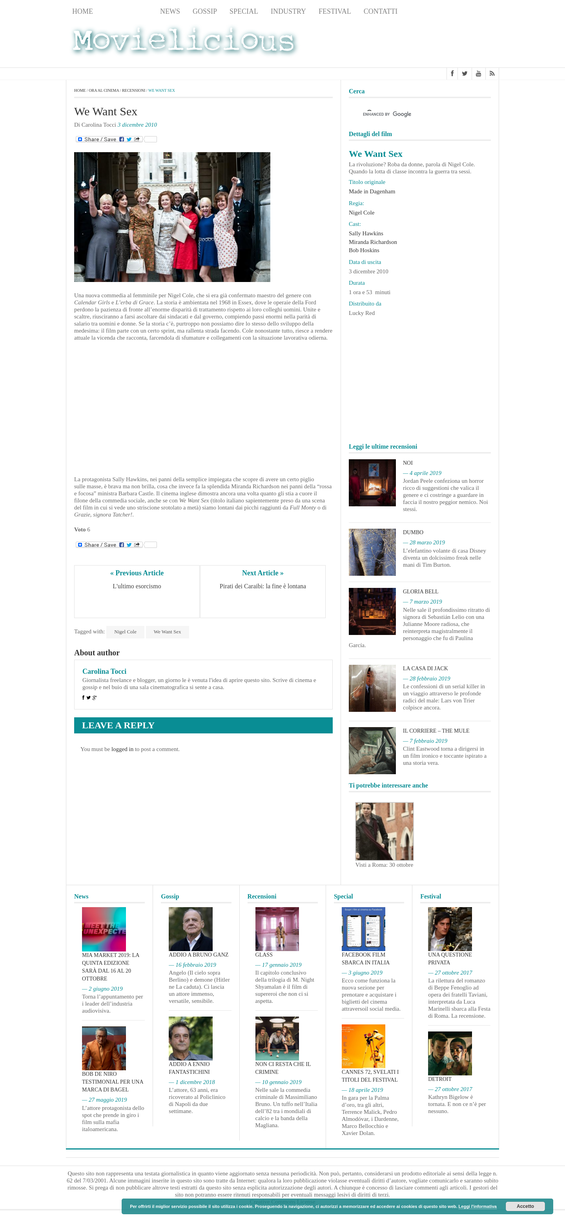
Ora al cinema (104, 90)
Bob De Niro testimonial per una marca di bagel (112, 1082)
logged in (122, 749)
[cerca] (413, 114)
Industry (288, 11)
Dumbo (413, 532)
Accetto (525, 1206)
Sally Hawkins (366, 233)
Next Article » (263, 573)
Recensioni (127, 11)
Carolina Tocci (104, 671)
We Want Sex (167, 632)
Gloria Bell (421, 592)
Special (244, 11)
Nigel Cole (125, 632)
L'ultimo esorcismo (137, 586)
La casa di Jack (425, 668)
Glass (264, 955)
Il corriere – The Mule (436, 731)
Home (82, 11)
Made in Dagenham (372, 191)
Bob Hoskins (364, 250)
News (170, 11)
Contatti (381, 11)
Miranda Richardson (373, 242)
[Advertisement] (436, 43)
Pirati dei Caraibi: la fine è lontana (263, 586)
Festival (335, 11)
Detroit (440, 1079)
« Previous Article (137, 573)
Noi (408, 463)
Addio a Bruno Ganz (198, 955)
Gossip (205, 11)
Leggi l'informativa (478, 1206)
